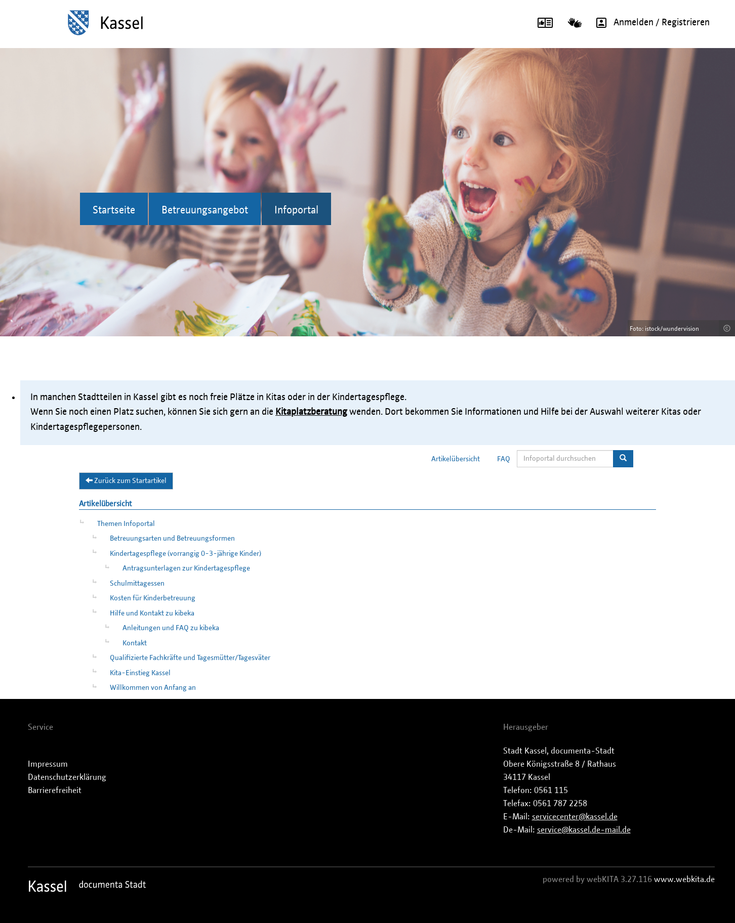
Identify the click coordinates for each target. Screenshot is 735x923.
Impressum (48, 764)
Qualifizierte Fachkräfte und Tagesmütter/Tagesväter (190, 658)
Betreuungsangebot (204, 210)
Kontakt (135, 643)
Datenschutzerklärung (67, 777)
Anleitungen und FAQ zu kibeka (171, 628)
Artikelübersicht (455, 459)
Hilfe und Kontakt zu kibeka (152, 613)
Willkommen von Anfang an (153, 687)
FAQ (503, 459)
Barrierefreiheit (54, 790)
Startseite (114, 210)
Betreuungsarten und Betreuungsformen (172, 538)
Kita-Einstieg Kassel (140, 673)
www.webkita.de (684, 879)
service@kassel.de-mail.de (584, 830)
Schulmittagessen (137, 583)
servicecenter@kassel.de (575, 817)
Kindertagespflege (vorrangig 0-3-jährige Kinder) (185, 553)
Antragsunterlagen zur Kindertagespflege (186, 568)
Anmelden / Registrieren (649, 23)
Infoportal (296, 210)
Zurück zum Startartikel (126, 480)
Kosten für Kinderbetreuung (152, 598)
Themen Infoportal (126, 524)
